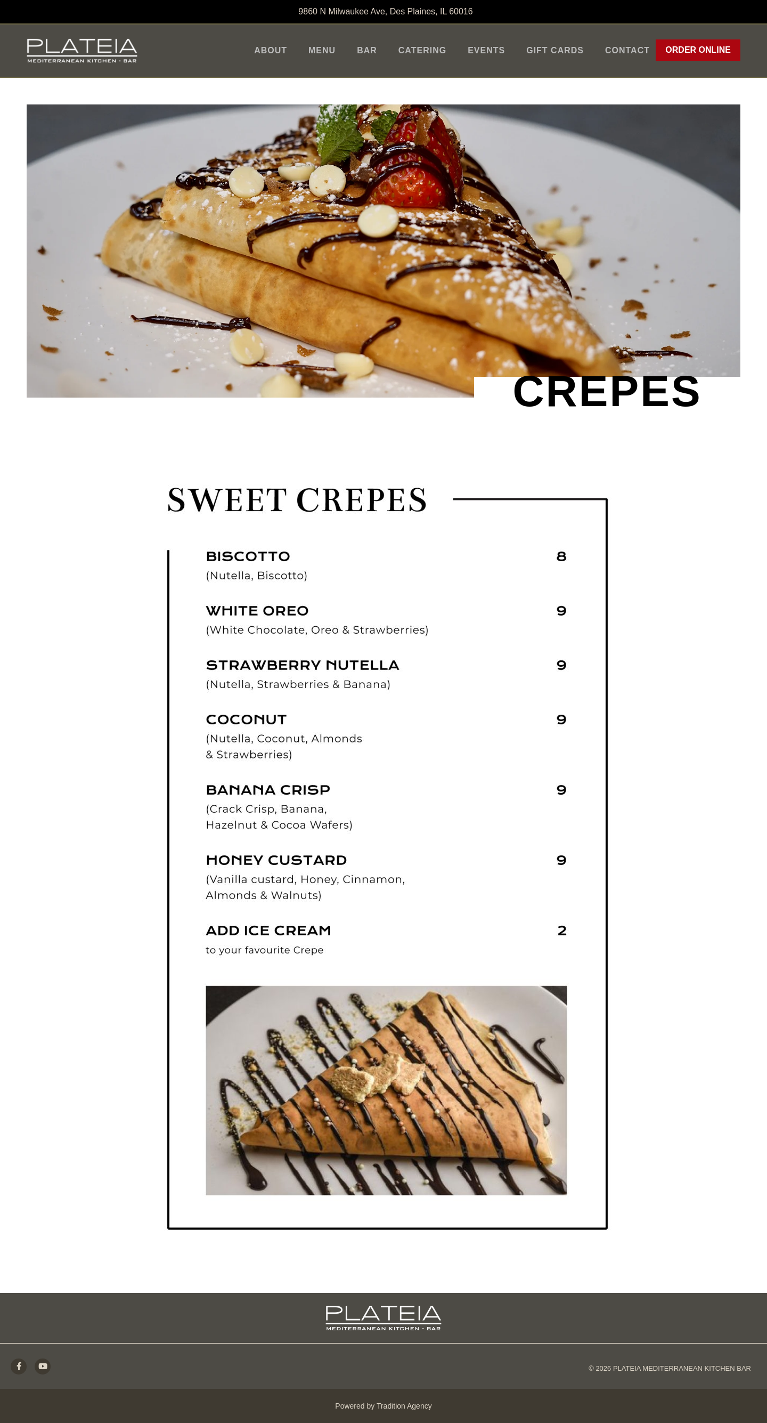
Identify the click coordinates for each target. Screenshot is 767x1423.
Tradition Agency (404, 1406)
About (270, 50)
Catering (422, 50)
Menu (322, 50)
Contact (627, 50)
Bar (367, 50)
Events (486, 50)
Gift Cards (555, 50)
